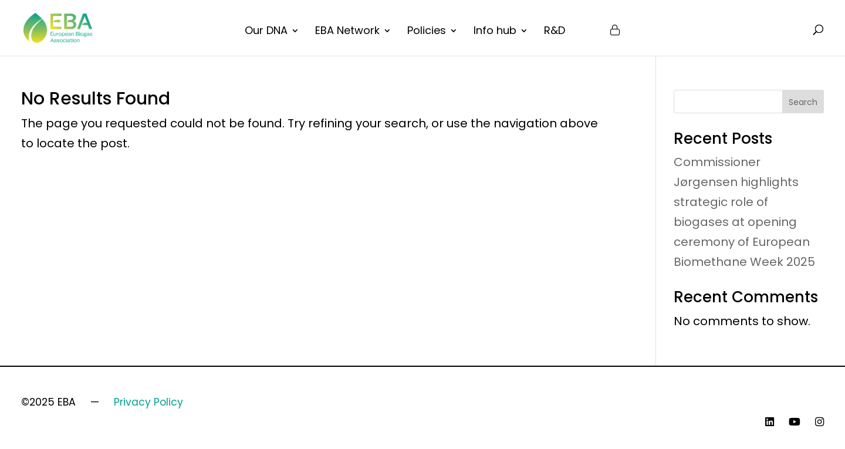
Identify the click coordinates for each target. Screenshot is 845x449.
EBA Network (347, 32)
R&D (554, 32)
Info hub (495, 32)
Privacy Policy (148, 402)
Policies (426, 32)
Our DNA (266, 32)
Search (803, 102)
